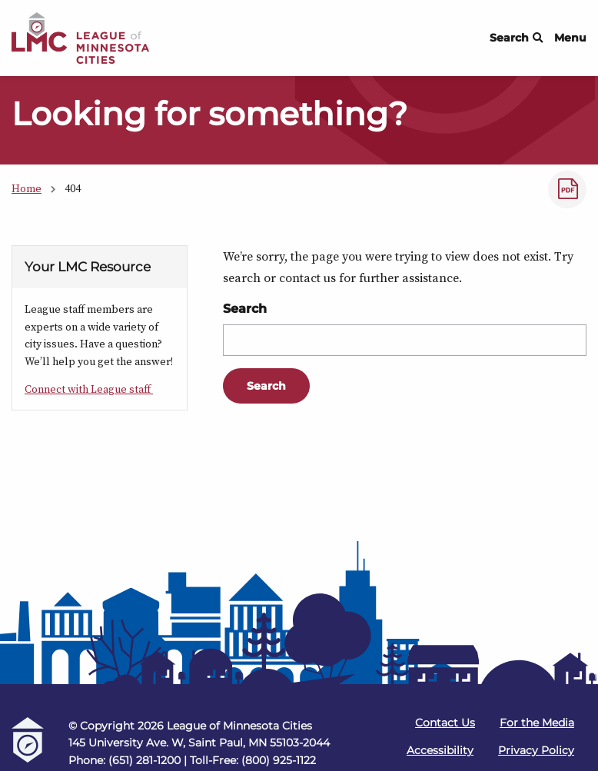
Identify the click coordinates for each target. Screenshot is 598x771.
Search (516, 38)
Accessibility (440, 750)
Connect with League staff (89, 389)
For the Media (537, 722)
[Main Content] (299, 309)
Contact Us (445, 722)
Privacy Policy (536, 750)
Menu (570, 38)
